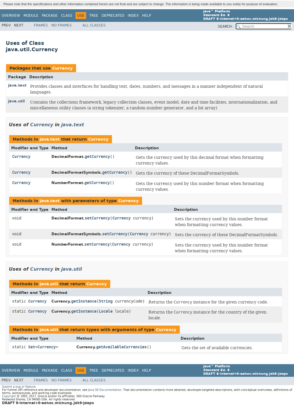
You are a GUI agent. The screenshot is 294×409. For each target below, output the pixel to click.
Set (31, 347)
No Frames (61, 25)
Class (66, 16)
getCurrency (97, 156)
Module (31, 16)
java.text (17, 85)
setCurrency (97, 218)
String (106, 301)
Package (50, 16)
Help (146, 16)
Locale (106, 311)
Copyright (9, 396)
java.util (16, 101)
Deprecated (113, 16)
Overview (11, 16)
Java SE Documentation (104, 389)
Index (133, 16)
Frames (41, 25)
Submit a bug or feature (19, 386)
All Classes (94, 25)
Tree (93, 16)
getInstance (83, 301)
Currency (62, 68)
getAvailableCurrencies (121, 347)
